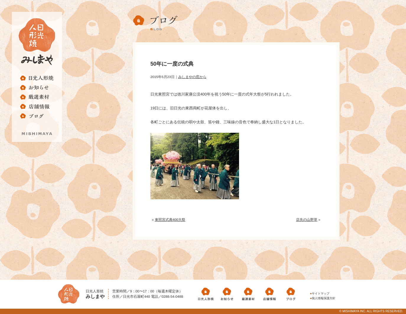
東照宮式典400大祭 (170, 219)
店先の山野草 (306, 219)
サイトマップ (320, 293)
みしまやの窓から (192, 77)
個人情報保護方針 (323, 298)
